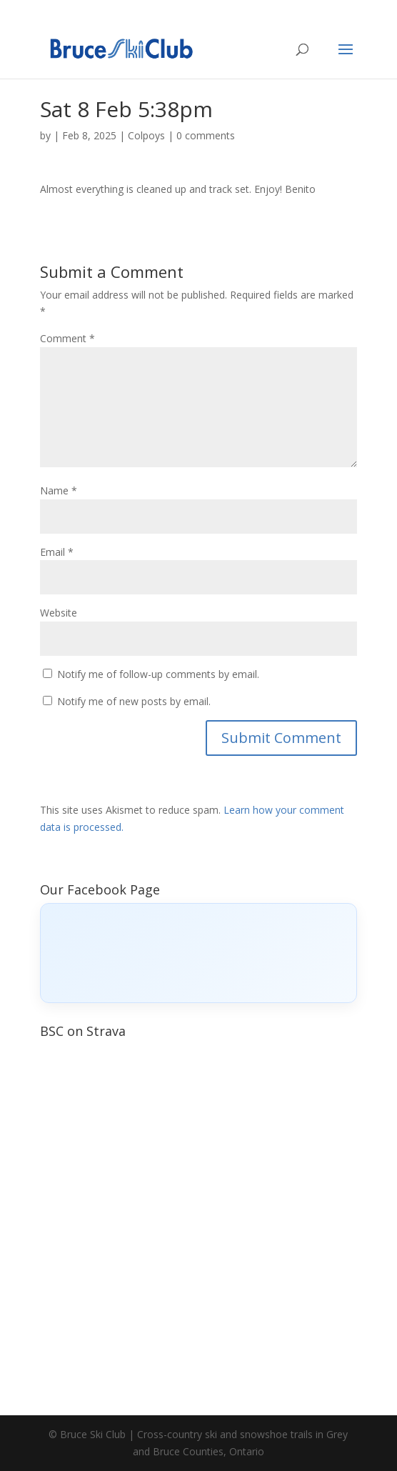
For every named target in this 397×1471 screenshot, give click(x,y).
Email (57, 552)
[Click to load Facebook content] (199, 953)
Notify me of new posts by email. (134, 701)
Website (58, 612)
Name (58, 490)
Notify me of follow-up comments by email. (158, 674)
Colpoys (146, 135)
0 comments (205, 135)
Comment (67, 338)
